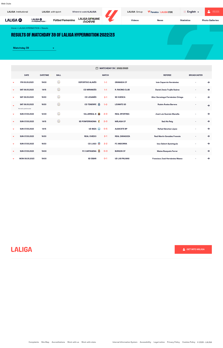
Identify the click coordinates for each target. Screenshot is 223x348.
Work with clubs (88, 342)
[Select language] (192, 12)
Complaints (34, 342)
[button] (13, 20)
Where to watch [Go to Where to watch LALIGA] (84, 12)
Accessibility (145, 342)
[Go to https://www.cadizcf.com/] (47, 3)
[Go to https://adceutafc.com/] (66, 3)
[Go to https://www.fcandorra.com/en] (210, 3)
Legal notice (159, 342)
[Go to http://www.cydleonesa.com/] (85, 3)
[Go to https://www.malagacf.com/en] (114, 3)
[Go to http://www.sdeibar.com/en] (181, 3)
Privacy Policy (173, 342)
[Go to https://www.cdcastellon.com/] (56, 3)
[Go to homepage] (111, 23)
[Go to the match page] (208, 82)
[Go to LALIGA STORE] (160, 12)
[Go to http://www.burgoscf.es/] (37, 3)
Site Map (45, 342)
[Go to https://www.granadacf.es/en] (104, 3)
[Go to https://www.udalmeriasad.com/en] (28, 3)
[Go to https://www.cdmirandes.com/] (123, 3)
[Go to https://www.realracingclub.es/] (142, 3)
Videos (135, 20)
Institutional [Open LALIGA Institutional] (17, 12)
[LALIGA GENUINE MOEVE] (89, 20)
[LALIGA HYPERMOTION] (39, 20)
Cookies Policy (188, 342)
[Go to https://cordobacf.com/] (95, 3)
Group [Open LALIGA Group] (135, 12)
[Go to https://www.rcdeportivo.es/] (152, 3)
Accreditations (58, 342)
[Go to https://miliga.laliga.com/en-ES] (214, 12)
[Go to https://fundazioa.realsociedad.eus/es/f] (219, 3)
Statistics (185, 20)
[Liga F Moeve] (64, 20)
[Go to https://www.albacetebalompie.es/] (18, 3)
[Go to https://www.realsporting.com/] (162, 3)
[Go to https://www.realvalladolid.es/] (200, 3)
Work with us (73, 342)
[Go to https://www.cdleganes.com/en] (75, 3)
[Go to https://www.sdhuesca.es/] (190, 3)
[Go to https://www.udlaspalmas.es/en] (133, 3)
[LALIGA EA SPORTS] (13, 20)
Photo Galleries (210, 20)
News (160, 20)
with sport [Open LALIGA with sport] (51, 12)
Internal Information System (125, 342)
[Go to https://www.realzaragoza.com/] (171, 3)
